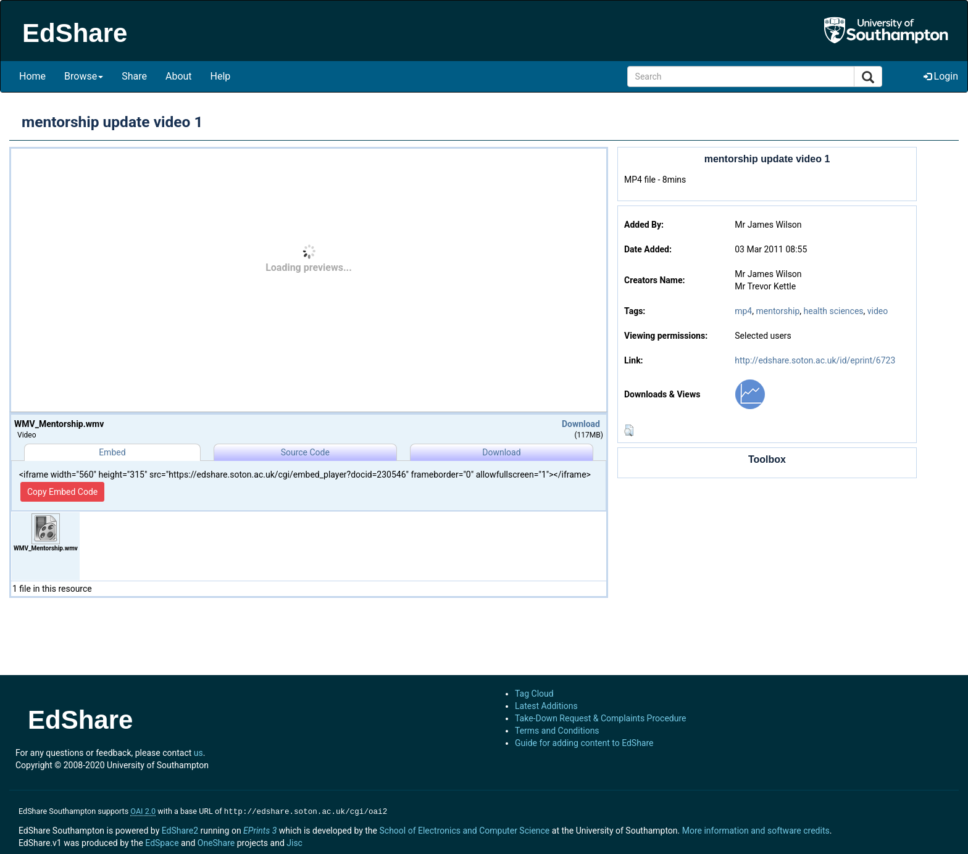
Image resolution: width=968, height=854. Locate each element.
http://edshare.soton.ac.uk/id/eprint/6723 (815, 360)
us (198, 753)
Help (221, 76)
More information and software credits (756, 829)
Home (32, 76)
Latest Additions (546, 706)
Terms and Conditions (557, 731)
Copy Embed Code (62, 492)
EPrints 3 (260, 829)
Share (134, 76)
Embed (112, 452)
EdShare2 (180, 829)
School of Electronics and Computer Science (464, 829)
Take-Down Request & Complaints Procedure (600, 718)
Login (941, 76)
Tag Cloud (534, 694)
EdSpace (161, 842)
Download (581, 424)
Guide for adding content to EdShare (584, 743)
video (877, 311)
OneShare (216, 842)
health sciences (834, 311)
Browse (83, 76)
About (178, 76)
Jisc (294, 842)
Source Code (305, 452)
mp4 (743, 311)
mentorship (777, 311)
